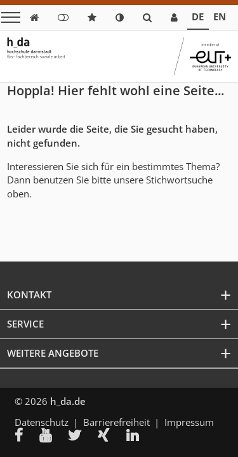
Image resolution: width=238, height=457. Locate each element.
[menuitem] (27, 436)
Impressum (189, 422)
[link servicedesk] (174, 17)
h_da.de (68, 401)
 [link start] (34, 17)
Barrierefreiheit (116, 422)
